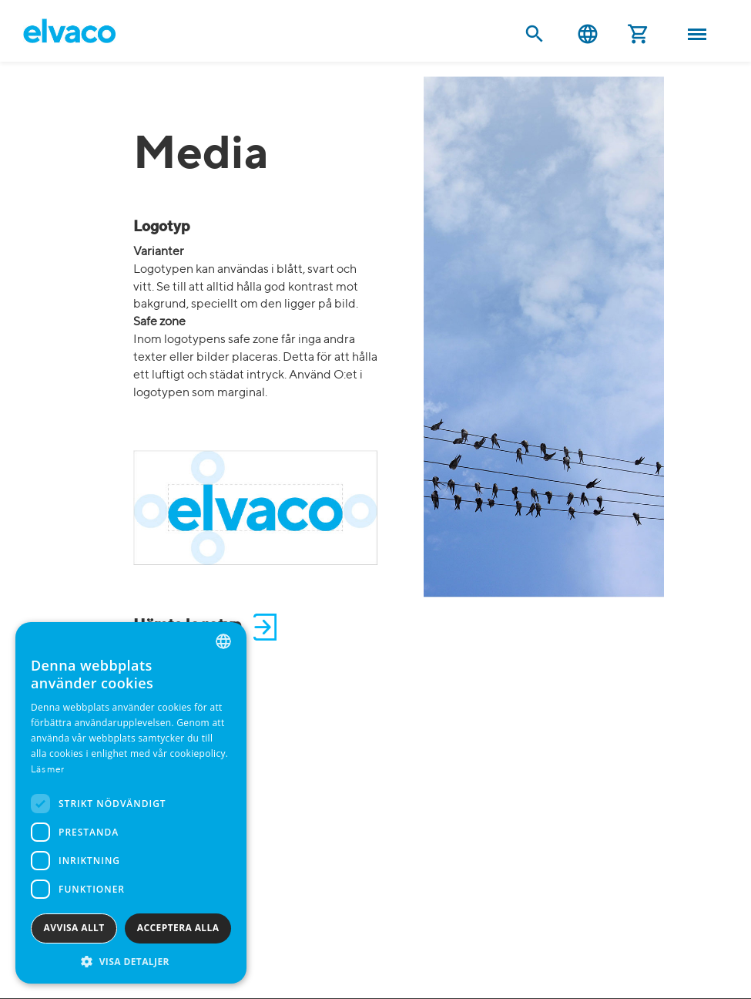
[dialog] (130, 803)
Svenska (587, 34)
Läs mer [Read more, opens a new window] (47, 770)
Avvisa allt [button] (74, 927)
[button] (131, 961)
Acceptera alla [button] (178, 927)
